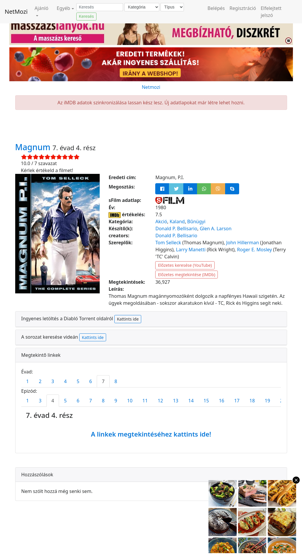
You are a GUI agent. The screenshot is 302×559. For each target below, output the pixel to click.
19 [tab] (267, 400)
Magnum (34, 147)
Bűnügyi (196, 221)
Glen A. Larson (216, 228)
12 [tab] (160, 400)
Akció (161, 221)
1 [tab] (27, 381)
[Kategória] (141, 7)
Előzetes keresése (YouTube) (185, 265)
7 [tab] (103, 381)
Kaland (177, 221)
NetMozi (16, 11)
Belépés (216, 8)
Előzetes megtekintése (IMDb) (186, 274)
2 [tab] (40, 381)
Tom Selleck (168, 242)
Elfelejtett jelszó (271, 11)
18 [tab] (252, 400)
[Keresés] (99, 7)
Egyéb (63, 8)
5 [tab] (78, 381)
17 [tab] (236, 400)
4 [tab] (65, 381)
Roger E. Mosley (254, 249)
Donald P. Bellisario (176, 228)
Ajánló (41, 8)
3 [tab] (52, 381)
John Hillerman (242, 242)
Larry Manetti (191, 249)
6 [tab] (90, 381)
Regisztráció (242, 8)
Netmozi (151, 87)
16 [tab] (221, 400)
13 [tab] (175, 400)
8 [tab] (116, 381)
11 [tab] (145, 400)
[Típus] (172, 7)
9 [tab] (116, 400)
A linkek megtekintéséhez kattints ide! (151, 434)
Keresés (86, 16)
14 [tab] (191, 400)
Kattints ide (128, 319)
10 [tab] (129, 400)
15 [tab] (206, 400)
